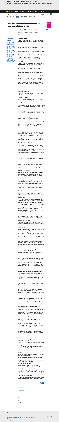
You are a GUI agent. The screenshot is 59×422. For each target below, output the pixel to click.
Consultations (30, 16)
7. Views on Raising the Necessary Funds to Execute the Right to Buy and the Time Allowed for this (11, 60)
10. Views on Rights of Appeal (10, 80)
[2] (38, 55)
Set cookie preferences (29, 7)
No (20, 400)
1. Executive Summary (10, 38)
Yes (20, 397)
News (13, 16)
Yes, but (21, 402)
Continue (20, 405)
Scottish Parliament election (14, 11)
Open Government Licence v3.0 (20, 417)
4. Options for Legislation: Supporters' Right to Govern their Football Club (11, 47)
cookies (10, 1)
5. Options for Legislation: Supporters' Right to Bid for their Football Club (11, 51)
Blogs (34, 16)
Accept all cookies (10, 7)
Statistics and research (24, 16)
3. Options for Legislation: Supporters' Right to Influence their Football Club (11, 43)
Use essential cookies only (19, 7)
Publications (17, 16)
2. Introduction (9, 40)
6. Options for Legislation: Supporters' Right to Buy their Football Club (11, 55)
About (7, 16)
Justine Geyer (21, 390)
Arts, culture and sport (11, 30)
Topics (10, 16)
